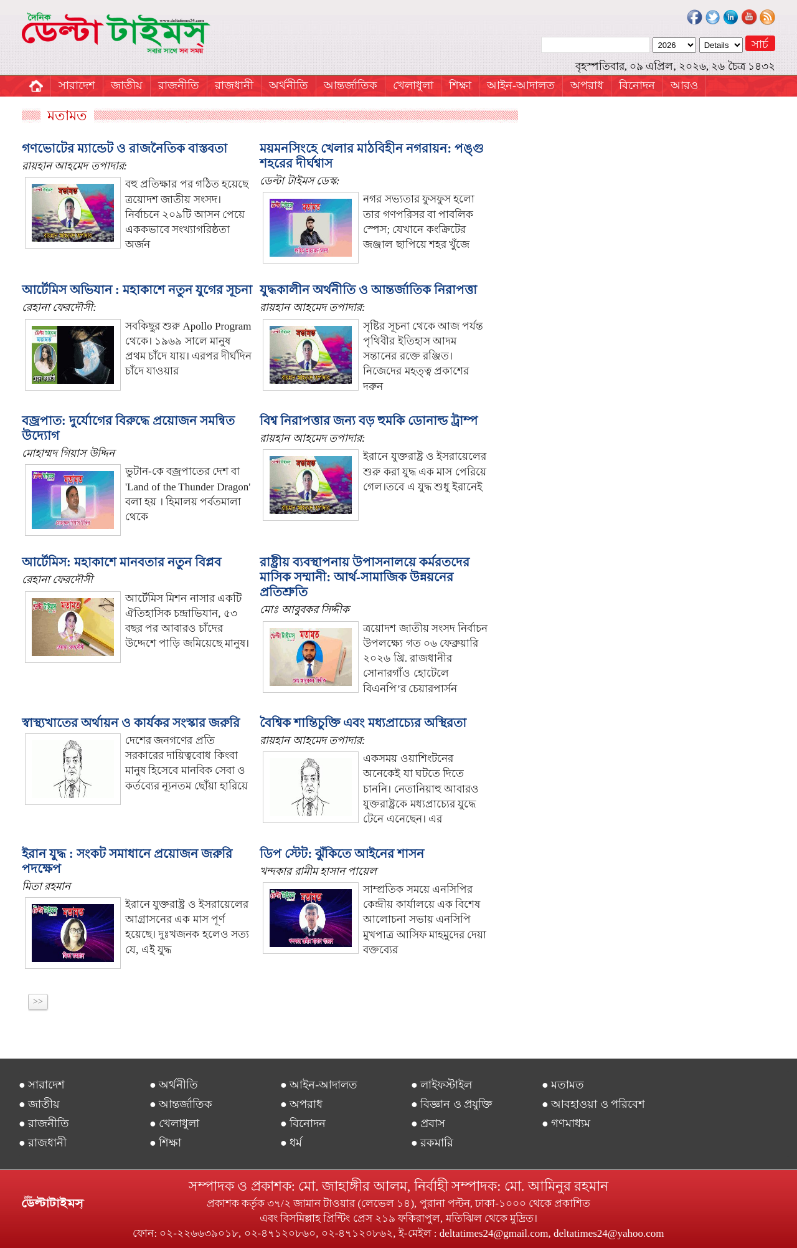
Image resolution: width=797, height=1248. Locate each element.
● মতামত (563, 1085)
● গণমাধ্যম (566, 1123)
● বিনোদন (303, 1123)
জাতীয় (127, 85)
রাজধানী (234, 85)
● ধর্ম (291, 1142)
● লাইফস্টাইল (441, 1085)
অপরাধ (586, 85)
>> (38, 1001)
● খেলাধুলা (174, 1123)
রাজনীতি (178, 85)
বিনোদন (637, 85)
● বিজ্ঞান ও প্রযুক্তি (451, 1104)
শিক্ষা (460, 85)
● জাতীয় (39, 1104)
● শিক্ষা (165, 1142)
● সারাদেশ (42, 1085)
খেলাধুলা (413, 85)
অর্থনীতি (288, 85)
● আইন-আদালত (318, 1085)
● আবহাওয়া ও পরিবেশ (593, 1104)
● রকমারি (432, 1142)
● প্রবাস (428, 1123)
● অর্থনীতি (173, 1085)
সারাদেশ (77, 85)
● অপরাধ (301, 1104)
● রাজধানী (43, 1142)
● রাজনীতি (44, 1123)
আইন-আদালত (521, 85)
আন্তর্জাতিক (350, 85)
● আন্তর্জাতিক (180, 1104)
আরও (684, 85)
